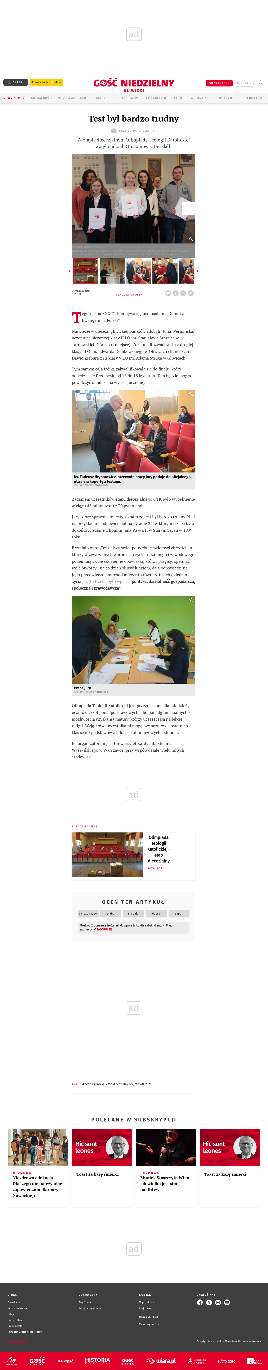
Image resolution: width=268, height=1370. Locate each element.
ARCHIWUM (129, 98)
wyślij (191, 292)
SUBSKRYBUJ (219, 83)
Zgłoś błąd (17, 1341)
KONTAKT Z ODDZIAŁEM (164, 98)
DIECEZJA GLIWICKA (93, 1084)
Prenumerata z (46, 82)
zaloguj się (245, 83)
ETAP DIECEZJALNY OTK (119, 1084)
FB (176, 292)
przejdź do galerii (133, 130)
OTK (137, 1084)
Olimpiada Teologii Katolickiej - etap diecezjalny (158, 849)
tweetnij (184, 292)
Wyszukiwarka (261, 82)
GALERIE (102, 98)
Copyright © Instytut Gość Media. (214, 1341)
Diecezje (226, 98)
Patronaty (198, 98)
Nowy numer (13, 98)
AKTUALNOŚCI (41, 98)
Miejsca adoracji (72, 98)
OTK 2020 (146, 1084)
